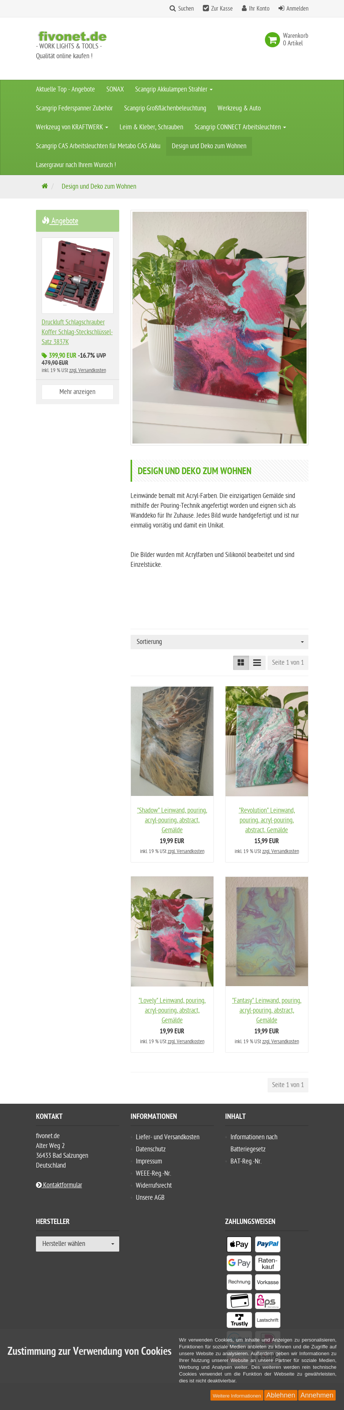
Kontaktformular (59, 1185)
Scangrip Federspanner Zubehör (74, 108)
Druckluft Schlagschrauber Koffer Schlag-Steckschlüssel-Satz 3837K (77, 332)
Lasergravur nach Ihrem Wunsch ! (76, 165)
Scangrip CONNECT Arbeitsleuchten (240, 127)
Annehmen (316, 1395)
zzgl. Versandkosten (186, 851)
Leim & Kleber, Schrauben (151, 127)
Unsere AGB (150, 1198)
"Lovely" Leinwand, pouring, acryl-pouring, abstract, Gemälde (172, 1010)
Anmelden (297, 8)
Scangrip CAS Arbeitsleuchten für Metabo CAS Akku (98, 146)
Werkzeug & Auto (239, 108)
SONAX (115, 89)
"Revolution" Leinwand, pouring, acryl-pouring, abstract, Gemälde (267, 820)
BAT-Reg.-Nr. (246, 1161)
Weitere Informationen (237, 1396)
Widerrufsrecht (154, 1186)
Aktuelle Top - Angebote (65, 89)
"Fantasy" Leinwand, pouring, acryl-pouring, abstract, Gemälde (266, 1010)
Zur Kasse (222, 8)
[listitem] (239, 1245)
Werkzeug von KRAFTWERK (72, 127)
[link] (274, 39)
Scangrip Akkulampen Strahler (174, 89)
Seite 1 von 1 (288, 663)
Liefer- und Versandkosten (167, 1137)
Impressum (149, 1161)
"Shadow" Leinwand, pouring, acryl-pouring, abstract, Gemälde (172, 820)
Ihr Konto (259, 8)
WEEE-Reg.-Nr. (153, 1173)
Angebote (60, 220)
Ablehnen (280, 1395)
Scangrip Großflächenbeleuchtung (165, 108)
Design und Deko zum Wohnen (209, 146)
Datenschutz (151, 1149)
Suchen (186, 8)
